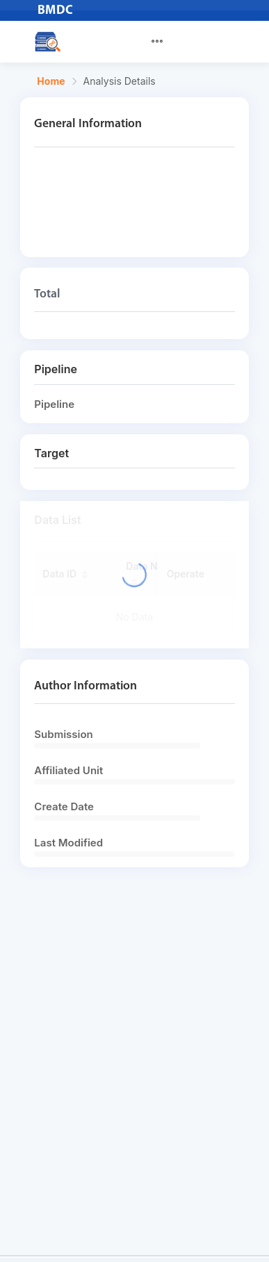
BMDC (56, 10)
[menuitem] (165, 42)
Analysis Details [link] (119, 81)
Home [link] (51, 81)
